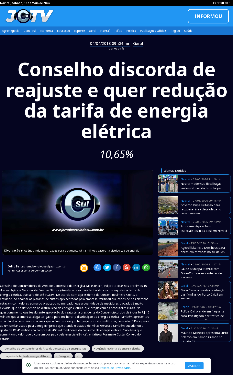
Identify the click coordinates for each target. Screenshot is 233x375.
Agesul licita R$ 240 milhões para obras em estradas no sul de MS (203, 249)
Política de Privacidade (115, 368)
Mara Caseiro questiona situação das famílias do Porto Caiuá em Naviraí (203, 294)
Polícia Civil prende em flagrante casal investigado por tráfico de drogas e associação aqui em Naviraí (202, 318)
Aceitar (194, 365)
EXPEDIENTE (221, 3)
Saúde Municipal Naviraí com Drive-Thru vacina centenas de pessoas (201, 273)
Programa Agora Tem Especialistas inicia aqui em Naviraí (204, 228)
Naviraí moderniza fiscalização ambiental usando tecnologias (201, 185)
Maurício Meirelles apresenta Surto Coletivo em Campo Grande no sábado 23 (204, 337)
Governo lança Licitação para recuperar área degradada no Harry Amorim (201, 209)
